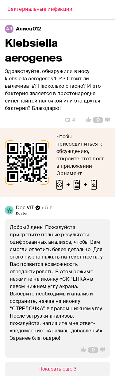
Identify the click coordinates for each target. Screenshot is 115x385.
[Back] (40, 10)
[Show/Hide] (57, 369)
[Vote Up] (86, 120)
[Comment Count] (98, 120)
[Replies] (70, 120)
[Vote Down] (109, 120)
